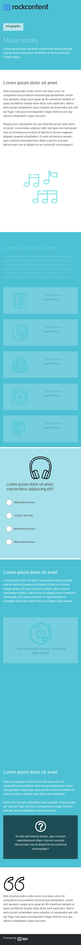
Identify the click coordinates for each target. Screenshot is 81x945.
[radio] (21, 502)
